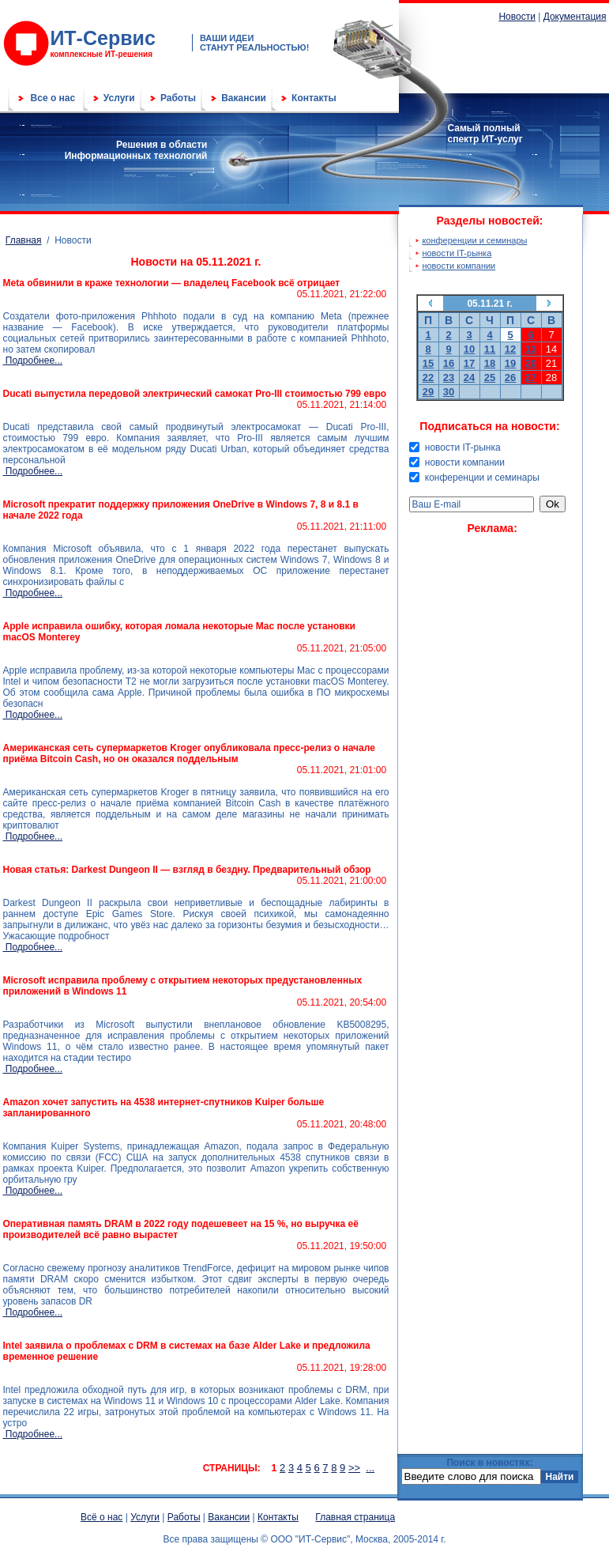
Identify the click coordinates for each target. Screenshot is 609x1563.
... (370, 1468)
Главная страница (355, 1517)
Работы (178, 98)
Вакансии (243, 98)
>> (354, 1468)
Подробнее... (33, 360)
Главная (24, 240)
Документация (575, 16)
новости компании (458, 265)
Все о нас (53, 98)
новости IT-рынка (456, 253)
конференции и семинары (474, 240)
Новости (516, 16)
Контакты (313, 98)
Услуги (119, 98)
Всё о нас (101, 1517)
